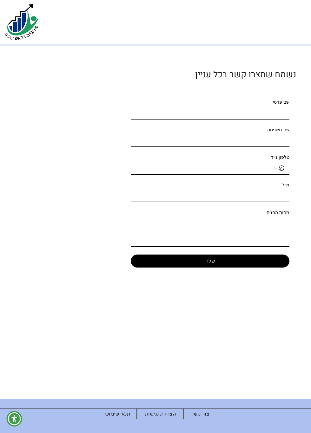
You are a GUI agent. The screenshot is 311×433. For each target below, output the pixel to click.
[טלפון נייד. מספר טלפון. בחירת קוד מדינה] (279, 168)
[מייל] (212, 196)
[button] (14, 419)
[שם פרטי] (212, 113)
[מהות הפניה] (210, 232)
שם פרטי (281, 102)
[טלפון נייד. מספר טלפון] (204, 168)
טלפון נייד (280, 157)
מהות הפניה (278, 212)
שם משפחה (278, 129)
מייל (285, 184)
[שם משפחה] (212, 140)
